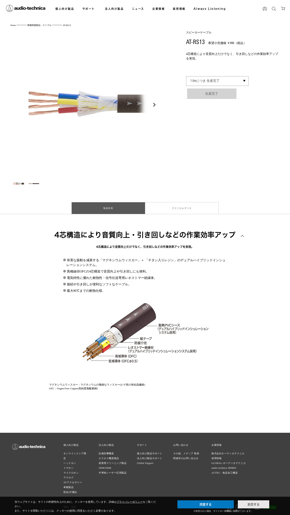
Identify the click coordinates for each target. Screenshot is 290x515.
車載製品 (68, 485)
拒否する (254, 504)
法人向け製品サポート (149, 456)
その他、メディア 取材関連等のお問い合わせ (186, 454)
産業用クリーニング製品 (113, 461)
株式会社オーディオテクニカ (227, 451)
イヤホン (68, 466)
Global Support (145, 461)
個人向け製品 (64, 8)
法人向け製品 (114, 8)
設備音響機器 (106, 451)
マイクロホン (71, 471)
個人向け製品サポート (149, 451)
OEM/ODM (105, 466)
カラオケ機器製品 (109, 456)
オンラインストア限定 (74, 454)
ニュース (138, 8)
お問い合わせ (180, 443)
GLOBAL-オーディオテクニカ (228, 461)
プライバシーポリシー (130, 501)
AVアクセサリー (72, 480)
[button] (153, 105)
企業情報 (158, 8)
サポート (88, 8)
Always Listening (210, 8)
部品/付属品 (70, 490)
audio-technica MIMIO (223, 466)
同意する (206, 504)
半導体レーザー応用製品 (113, 471)
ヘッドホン (69, 461)
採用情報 (179, 8)
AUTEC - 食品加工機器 (224, 471)
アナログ (68, 476)
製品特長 (108, 207)
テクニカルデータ (182, 207)
